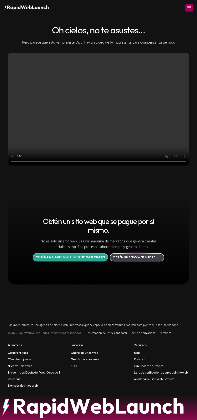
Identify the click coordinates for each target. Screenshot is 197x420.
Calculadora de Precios (148, 366)
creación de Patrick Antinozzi (109, 333)
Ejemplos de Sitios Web (23, 385)
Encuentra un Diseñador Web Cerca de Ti (34, 372)
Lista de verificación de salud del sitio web (161, 372)
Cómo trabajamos (19, 359)
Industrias (14, 379)
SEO (74, 366)
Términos (165, 333)
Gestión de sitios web (84, 359)
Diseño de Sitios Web (84, 353)
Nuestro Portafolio (20, 366)
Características (18, 353)
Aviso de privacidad (144, 333)
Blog (137, 353)
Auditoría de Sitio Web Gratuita (154, 379)
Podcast (139, 359)
